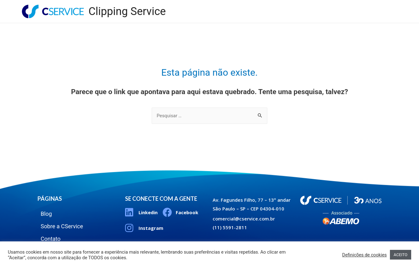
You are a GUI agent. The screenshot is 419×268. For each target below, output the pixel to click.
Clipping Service (127, 11)
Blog (294, 6)
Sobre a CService (334, 6)
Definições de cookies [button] (364, 255)
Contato (378, 6)
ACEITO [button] (400, 254)
